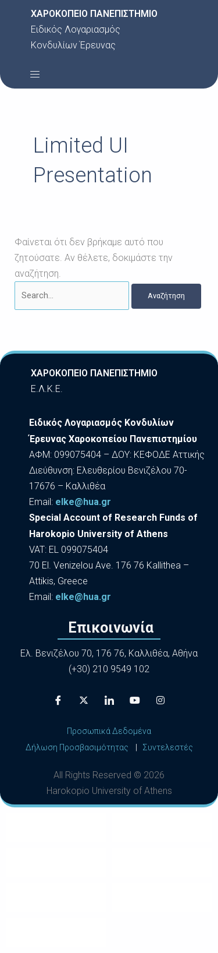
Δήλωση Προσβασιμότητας (77, 747)
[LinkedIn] (109, 700)
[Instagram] (160, 700)
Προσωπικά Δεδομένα (109, 731)
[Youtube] (135, 700)
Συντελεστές (167, 747)
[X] (83, 700)
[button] (35, 74)
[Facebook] (58, 700)
